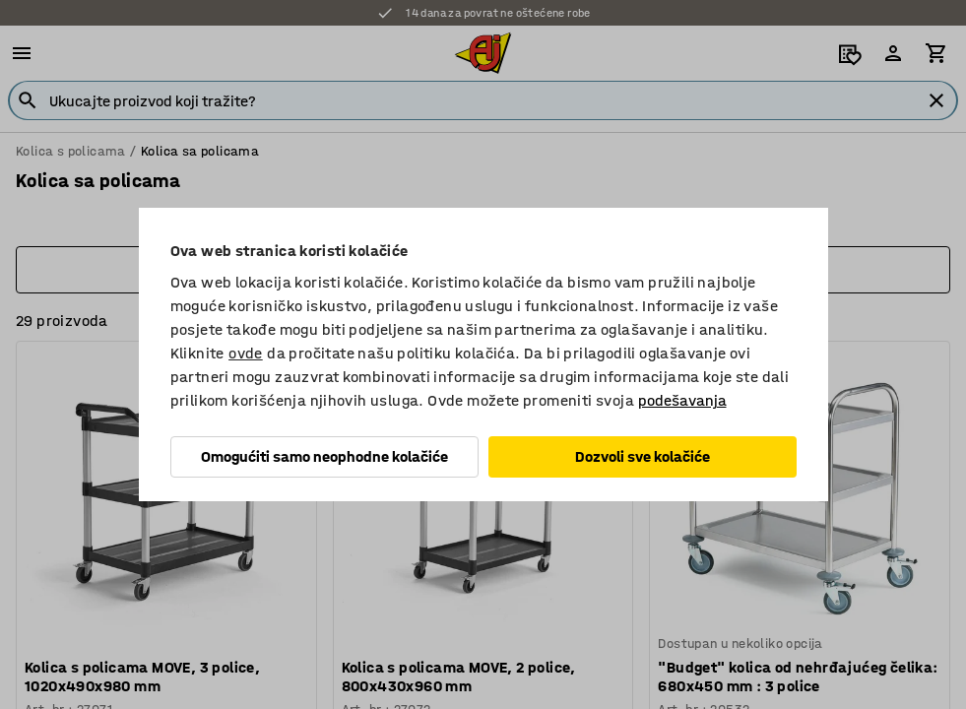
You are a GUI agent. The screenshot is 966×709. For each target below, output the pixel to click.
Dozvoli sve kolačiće (642, 456)
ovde (245, 353)
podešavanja (682, 400)
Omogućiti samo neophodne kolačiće (324, 456)
